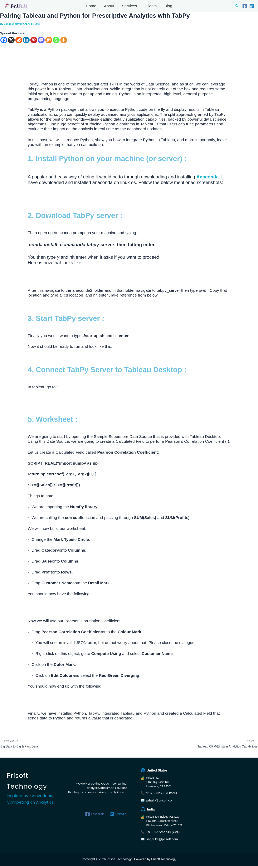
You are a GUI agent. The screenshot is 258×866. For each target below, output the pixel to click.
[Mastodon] (41, 40)
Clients (151, 6)
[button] (236, 5)
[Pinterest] (33, 40)
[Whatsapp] (56, 40)
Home (90, 6)
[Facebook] (244, 6)
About (109, 6)
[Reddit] (18, 40)
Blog (169, 6)
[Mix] (48, 40)
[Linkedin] (251, 6)
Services (129, 6)
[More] (63, 40)
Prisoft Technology (4, 8)
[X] (11, 40)
